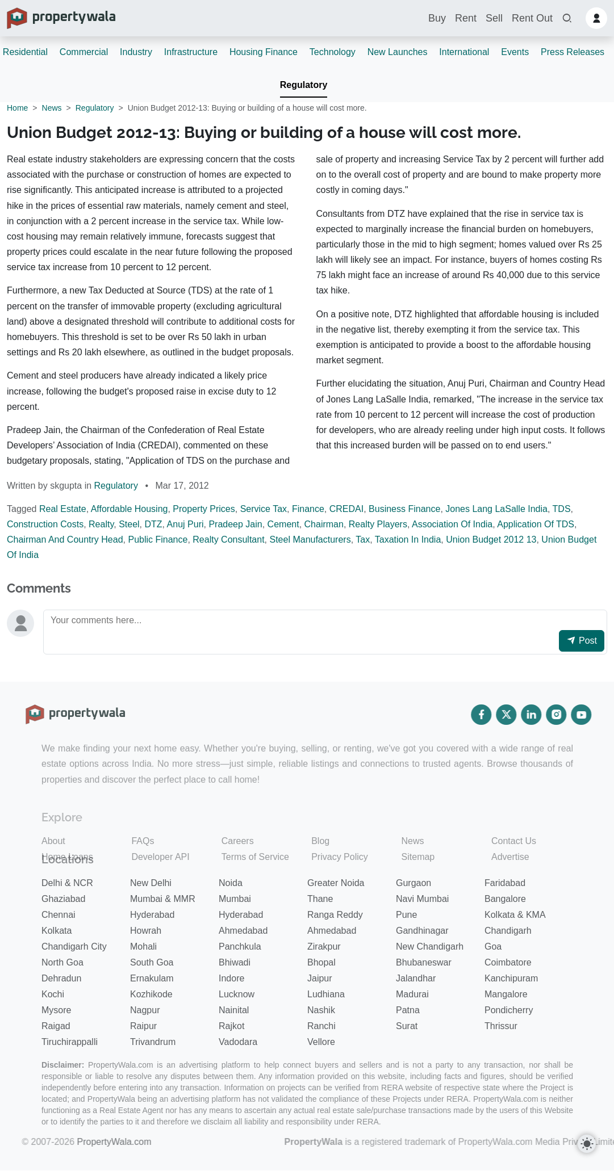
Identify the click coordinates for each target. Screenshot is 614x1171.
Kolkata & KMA (515, 915)
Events (515, 52)
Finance (308, 509)
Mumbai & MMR (162, 899)
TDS (562, 509)
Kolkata (56, 930)
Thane (320, 899)
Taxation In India (408, 539)
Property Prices (204, 509)
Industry (136, 52)
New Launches (397, 52)
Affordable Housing (129, 509)
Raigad (55, 1026)
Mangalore (506, 994)
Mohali (143, 946)
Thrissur (500, 1026)
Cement (283, 524)
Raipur (143, 1026)
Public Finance (157, 539)
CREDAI (346, 509)
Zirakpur (324, 946)
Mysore (56, 1010)
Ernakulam (151, 978)
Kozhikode (151, 994)
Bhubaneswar (424, 962)
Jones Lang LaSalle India (496, 509)
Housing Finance (263, 52)
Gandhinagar (422, 930)
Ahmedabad (243, 930)
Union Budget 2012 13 (491, 539)
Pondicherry (508, 1010)
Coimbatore (508, 962)
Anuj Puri (185, 524)
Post (581, 640)
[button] (567, 18)
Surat (406, 1026)
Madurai (412, 994)
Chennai (58, 915)
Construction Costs (45, 524)
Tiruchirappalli (69, 1042)
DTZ (153, 524)
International (464, 52)
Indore (231, 978)
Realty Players (378, 524)
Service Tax (263, 509)
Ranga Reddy (335, 915)
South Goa (152, 962)
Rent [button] (466, 18)
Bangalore (505, 899)
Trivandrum (153, 1042)
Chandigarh (508, 930)
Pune (406, 915)
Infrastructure (191, 52)
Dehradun (61, 978)
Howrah (145, 930)
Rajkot (231, 1026)
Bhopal (321, 962)
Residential (25, 52)
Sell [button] (494, 18)
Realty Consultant (228, 539)
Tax (363, 539)
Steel (129, 524)
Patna (408, 1010)
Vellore (321, 1042)
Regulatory (304, 85)
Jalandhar (416, 978)
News (52, 107)
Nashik (321, 1010)
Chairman (324, 524)
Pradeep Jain (235, 524)
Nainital (234, 1010)
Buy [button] (437, 18)
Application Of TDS (535, 524)
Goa (493, 946)
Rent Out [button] (532, 18)
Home (17, 107)
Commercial (84, 52)
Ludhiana (326, 994)
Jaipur (319, 978)
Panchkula (240, 946)
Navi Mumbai (422, 899)
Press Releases (572, 52)
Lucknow (236, 994)
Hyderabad (152, 915)
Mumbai (235, 899)
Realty (101, 524)
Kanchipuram (511, 978)
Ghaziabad (63, 899)
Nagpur (145, 1010)
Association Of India (452, 524)
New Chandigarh (429, 946)
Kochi (52, 994)
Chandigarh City (74, 946)
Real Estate (62, 509)
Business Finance (404, 509)
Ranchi (321, 1026)
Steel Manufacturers (309, 539)
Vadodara (238, 1042)
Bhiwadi (234, 962)
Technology (333, 52)
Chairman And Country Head (65, 539)
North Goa (62, 962)
